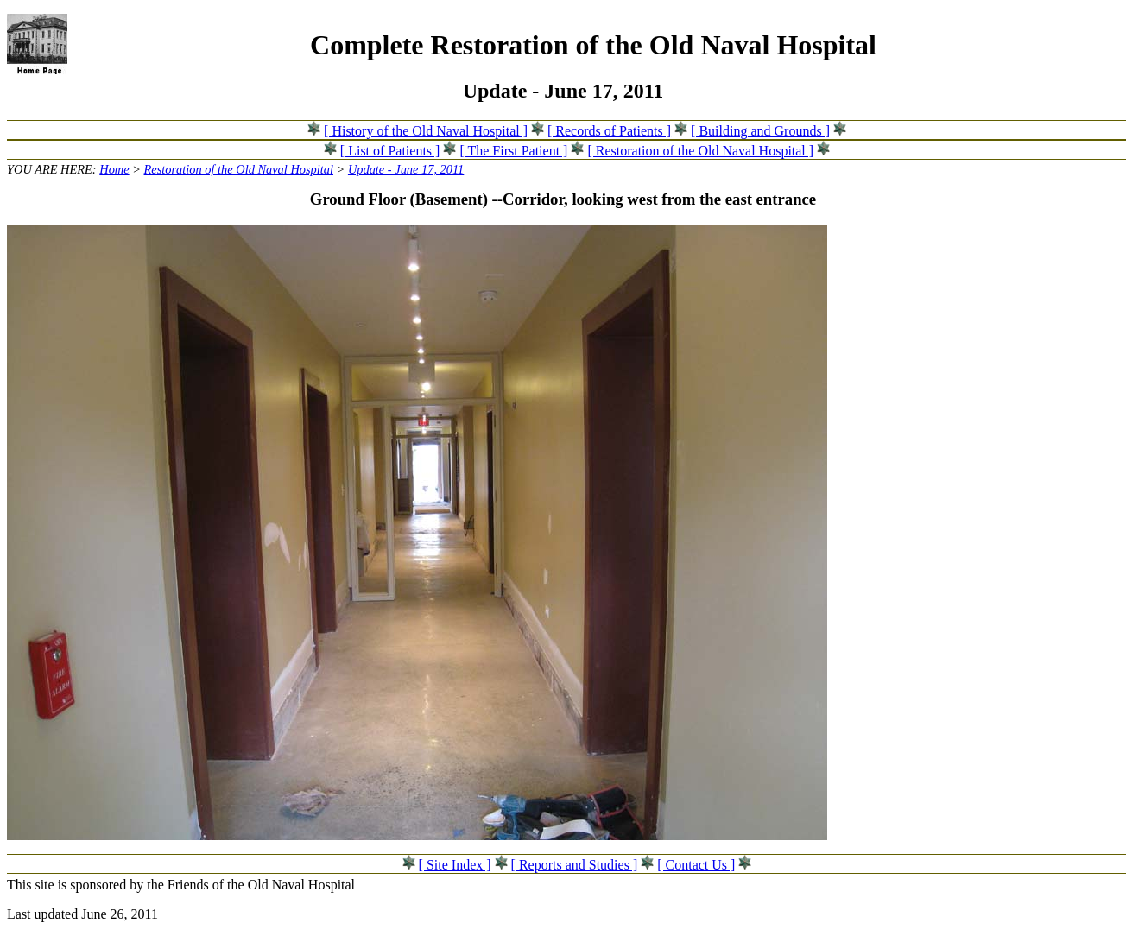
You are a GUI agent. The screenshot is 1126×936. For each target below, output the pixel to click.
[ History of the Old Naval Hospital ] (426, 130)
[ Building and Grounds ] (760, 130)
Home (114, 169)
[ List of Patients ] (390, 150)
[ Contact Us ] (696, 864)
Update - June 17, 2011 (406, 169)
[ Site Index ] (455, 864)
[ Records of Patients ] (609, 130)
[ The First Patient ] (513, 150)
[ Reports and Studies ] (574, 864)
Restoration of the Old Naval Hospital (238, 169)
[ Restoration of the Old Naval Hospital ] (700, 150)
